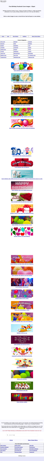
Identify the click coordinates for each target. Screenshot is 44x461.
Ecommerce (32, 447)
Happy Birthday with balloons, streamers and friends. (22, 93)
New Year (16, 55)
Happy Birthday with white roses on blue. (22, 81)
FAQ (1, 452)
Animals (30, 41)
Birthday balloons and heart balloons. (22, 236)
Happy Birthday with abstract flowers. (22, 344)
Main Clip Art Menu (36, 36)
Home (3, 36)
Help (8, 36)
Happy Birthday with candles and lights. (22, 104)
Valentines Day (17, 57)
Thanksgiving (3, 57)
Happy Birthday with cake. (22, 390)
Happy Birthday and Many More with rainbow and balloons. (22, 127)
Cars (29, 45)
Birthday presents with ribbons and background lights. (22, 213)
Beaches (2, 43)
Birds (15, 43)
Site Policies (15, 36)
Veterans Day (31, 57)
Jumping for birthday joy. (22, 367)
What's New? (18, 445)
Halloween (16, 51)
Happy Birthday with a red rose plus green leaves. (22, 201)
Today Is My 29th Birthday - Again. (22, 309)
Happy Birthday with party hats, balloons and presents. (22, 116)
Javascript (32, 452)
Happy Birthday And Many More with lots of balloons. (22, 263)
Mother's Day (3, 55)
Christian (2, 47)
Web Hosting (3, 445)
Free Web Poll (18, 450)
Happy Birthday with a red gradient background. (22, 190)
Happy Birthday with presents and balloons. (22, 155)
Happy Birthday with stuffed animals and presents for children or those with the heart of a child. (22, 178)
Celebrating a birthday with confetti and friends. (22, 355)
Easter (29, 47)
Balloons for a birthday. (22, 378)
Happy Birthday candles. (22, 401)
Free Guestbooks (33, 450)
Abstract (15, 41)
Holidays (24, 36)
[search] (22, 435)
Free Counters (3, 448)
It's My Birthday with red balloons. (22, 167)
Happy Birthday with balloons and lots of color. (22, 224)
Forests (2, 51)
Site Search (2, 450)
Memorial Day (17, 53)
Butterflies (16, 45)
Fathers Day (3, 49)
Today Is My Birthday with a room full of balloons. (22, 321)
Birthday (30, 43)
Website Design (18, 448)
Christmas (16, 47)
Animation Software (34, 448)
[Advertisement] (22, 26)
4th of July (3, 41)
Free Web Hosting (19, 447)
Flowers (15, 49)
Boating (2, 45)
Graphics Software (4, 447)
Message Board (18, 452)
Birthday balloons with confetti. (22, 298)
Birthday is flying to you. (22, 332)
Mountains (30, 53)
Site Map (32, 445)
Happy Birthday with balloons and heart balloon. (22, 275)
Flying (29, 49)
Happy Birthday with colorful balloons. (22, 70)
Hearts (29, 51)
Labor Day (3, 53)
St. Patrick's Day (31, 55)
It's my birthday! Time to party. (22, 286)
